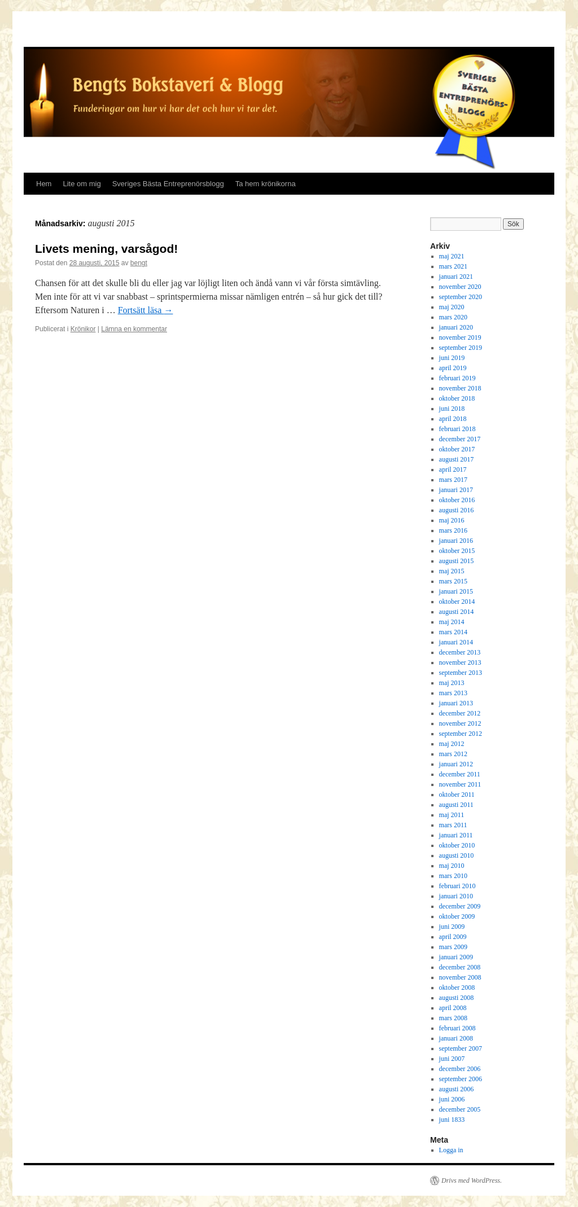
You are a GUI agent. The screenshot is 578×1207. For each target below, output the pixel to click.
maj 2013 (452, 683)
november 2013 (460, 662)
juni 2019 (452, 358)
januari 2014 (456, 642)
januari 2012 (456, 764)
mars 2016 (453, 530)
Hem (43, 183)
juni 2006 (452, 1099)
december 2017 (460, 439)
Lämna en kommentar (134, 329)
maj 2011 (452, 815)
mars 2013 (453, 693)
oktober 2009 (457, 916)
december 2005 (460, 1109)
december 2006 (460, 1069)
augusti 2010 (456, 855)
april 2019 (453, 368)
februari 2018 (457, 429)
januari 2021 (456, 276)
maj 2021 (452, 256)
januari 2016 (456, 541)
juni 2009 (452, 927)
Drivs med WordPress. (471, 1180)
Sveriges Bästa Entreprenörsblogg (168, 183)
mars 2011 (453, 825)
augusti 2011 (456, 805)
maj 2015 (452, 571)
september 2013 (460, 673)
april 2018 (453, 419)
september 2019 (460, 348)
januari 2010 (456, 896)
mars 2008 (453, 1018)
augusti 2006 (456, 1089)
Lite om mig (81, 183)
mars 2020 (453, 317)
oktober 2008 (457, 987)
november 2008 (460, 977)
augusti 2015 (456, 561)
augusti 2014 (456, 612)
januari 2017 (456, 490)
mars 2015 (453, 581)
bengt (138, 263)
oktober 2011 (457, 794)
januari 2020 (456, 327)
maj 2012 (452, 744)
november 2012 (460, 723)
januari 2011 (456, 835)
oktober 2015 (457, 551)
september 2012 (460, 734)
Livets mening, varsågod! (106, 248)
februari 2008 (457, 1028)
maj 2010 (452, 866)
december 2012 (460, 713)
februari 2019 (457, 378)
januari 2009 (456, 957)
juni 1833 (452, 1119)
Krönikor (83, 329)
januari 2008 (456, 1038)
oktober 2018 (457, 398)
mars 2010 (453, 876)
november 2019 (460, 337)
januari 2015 (456, 591)
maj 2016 (452, 520)
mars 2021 (453, 266)
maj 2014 (452, 622)
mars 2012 (453, 754)
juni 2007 (452, 1059)
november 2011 (460, 784)
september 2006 (460, 1079)
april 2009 (453, 937)
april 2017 (453, 469)
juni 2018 (452, 408)
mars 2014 (453, 632)
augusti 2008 (456, 998)
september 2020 (460, 297)
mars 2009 (453, 947)
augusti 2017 (456, 459)
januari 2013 (456, 703)
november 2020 (460, 287)
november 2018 (460, 388)
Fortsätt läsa (145, 310)
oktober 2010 (457, 845)
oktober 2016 (457, 500)
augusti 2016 (456, 510)
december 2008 (460, 967)
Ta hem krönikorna (265, 183)
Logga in (451, 1150)
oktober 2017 (457, 449)
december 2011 (459, 774)
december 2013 (460, 652)
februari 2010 (457, 886)
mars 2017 (453, 480)
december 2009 (460, 906)
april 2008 (453, 1008)
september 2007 (460, 1048)
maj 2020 (452, 307)
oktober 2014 (457, 601)
